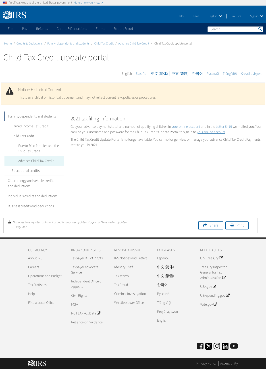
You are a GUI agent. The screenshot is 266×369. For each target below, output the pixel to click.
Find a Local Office (41, 302)
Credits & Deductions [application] (72, 28)
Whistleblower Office (129, 302)
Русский (213, 73)
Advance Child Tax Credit (133, 43)
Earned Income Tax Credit (29, 126)
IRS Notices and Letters (130, 258)
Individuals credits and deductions (32, 196)
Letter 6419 (224, 126)
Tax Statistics (37, 284)
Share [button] (214, 225)
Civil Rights (79, 295)
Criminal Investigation (130, 293)
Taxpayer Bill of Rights (87, 258)
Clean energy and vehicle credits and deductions (31, 183)
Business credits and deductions (31, 206)
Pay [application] (24, 28)
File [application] (10, 28)
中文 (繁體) (180, 73)
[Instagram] (217, 346)
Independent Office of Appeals (86, 284)
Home (8, 43)
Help (181, 16)
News (196, 16)
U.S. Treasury (211, 258)
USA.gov (208, 286)
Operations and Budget (45, 276)
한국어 (197, 73)
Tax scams (121, 276)
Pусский (163, 293)
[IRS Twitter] (208, 347)
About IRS (35, 258)
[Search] (235, 29)
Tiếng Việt (230, 73)
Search (259, 29)
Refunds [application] (42, 28)
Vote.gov (208, 304)
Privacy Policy (206, 363)
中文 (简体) (159, 73)
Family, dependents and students (68, 43)
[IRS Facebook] (200, 346)
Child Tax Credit (104, 43)
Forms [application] (100, 28)
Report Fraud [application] (123, 28)
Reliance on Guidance (87, 322)
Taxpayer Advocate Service (84, 270)
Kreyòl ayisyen (251, 73)
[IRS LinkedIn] (225, 347)
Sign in (256, 16)
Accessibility (229, 363)
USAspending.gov (214, 295)
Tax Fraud (121, 284)
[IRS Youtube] (234, 346)
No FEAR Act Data (85, 313)
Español (141, 73)
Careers (33, 267)
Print (240, 225)
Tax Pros (236, 16)
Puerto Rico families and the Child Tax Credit (38, 148)
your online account (186, 126)
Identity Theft (123, 267)
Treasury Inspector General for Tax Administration (213, 272)
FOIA (74, 304)
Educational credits (25, 170)
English (215, 16)
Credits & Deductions (30, 43)
